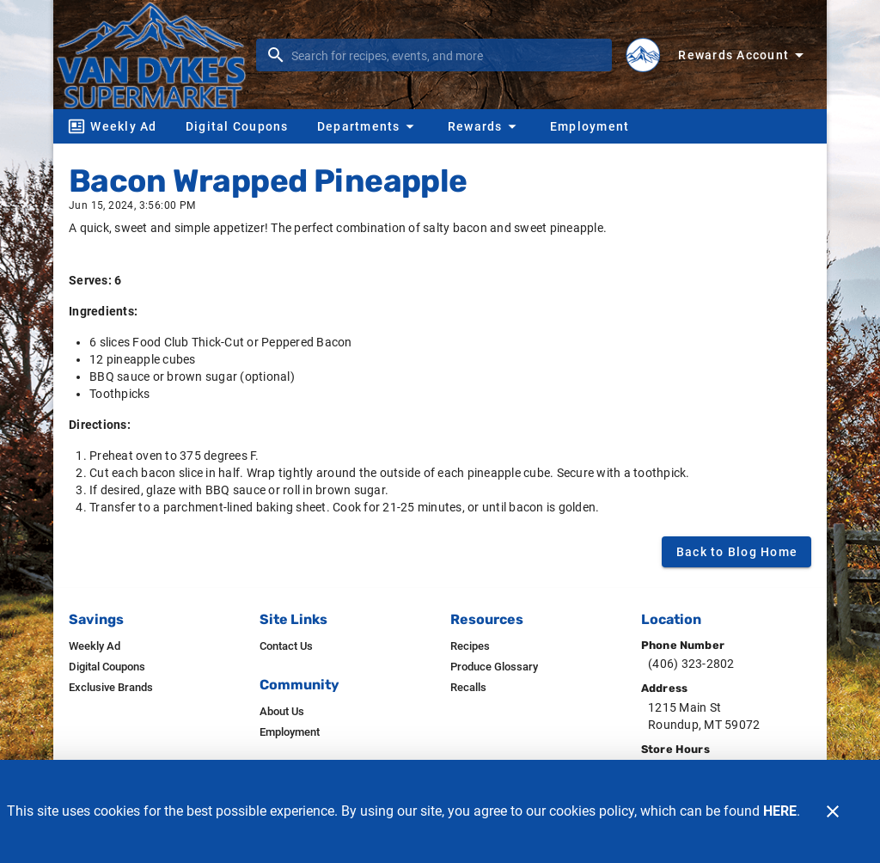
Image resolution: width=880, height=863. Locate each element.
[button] (367, 126)
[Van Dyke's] (156, 54)
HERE (780, 811)
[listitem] (94, 646)
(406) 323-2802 (691, 663)
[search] (446, 55)
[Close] (832, 811)
